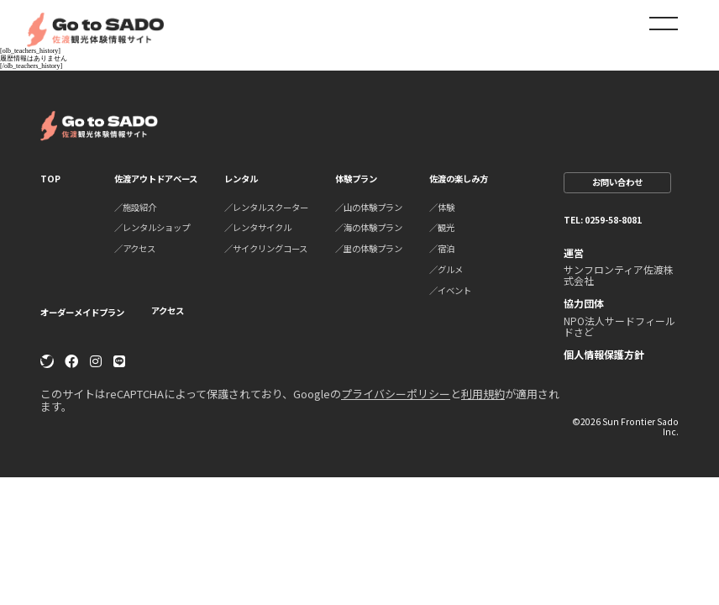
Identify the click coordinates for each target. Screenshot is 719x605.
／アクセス (134, 248)
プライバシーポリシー (395, 394)
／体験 (441, 207)
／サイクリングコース (265, 248)
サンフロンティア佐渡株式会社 (619, 274)
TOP (50, 178)
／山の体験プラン (368, 207)
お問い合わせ (617, 182)
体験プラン (356, 178)
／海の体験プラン (368, 227)
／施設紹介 (135, 207)
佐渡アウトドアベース (155, 178)
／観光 (441, 227)
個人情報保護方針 (604, 354)
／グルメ (446, 269)
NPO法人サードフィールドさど (619, 326)
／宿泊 (441, 248)
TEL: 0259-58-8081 (603, 219)
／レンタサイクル (257, 227)
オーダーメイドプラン (82, 312)
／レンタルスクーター (266, 207)
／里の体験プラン (368, 248)
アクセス (167, 311)
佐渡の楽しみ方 (458, 178)
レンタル (241, 178)
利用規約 (483, 394)
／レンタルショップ (152, 227)
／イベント (450, 290)
